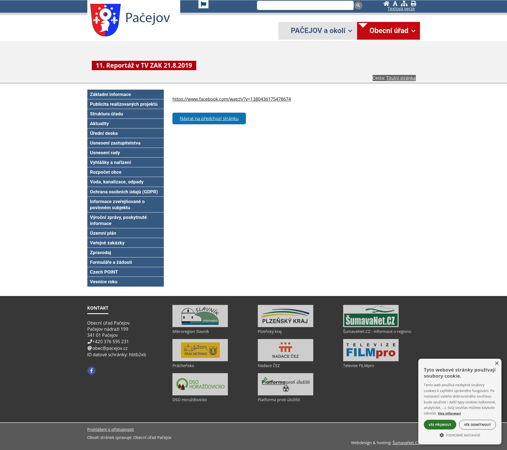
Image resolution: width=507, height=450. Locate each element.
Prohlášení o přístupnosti (110, 429)
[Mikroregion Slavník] (200, 326)
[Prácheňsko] (200, 360)
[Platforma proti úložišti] (285, 394)
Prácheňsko (183, 365)
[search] (305, 5)
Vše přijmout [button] (440, 425)
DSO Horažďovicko (189, 399)
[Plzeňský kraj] (285, 326)
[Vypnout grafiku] (395, 3)
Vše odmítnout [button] (477, 425)
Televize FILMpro (358, 365)
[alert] (459, 401)
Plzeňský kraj (270, 331)
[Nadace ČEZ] (285, 360)
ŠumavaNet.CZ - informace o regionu (377, 331)
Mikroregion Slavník (190, 331)
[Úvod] (386, 3)
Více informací (449, 413)
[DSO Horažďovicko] (200, 394)
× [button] (497, 363)
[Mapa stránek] (404, 3)
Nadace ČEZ (269, 365)
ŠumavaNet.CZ (406, 442)
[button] (460, 434)
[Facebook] (91, 370)
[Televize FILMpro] (371, 360)
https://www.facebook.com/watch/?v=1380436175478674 (231, 99)
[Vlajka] (203, 4)
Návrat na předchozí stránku (209, 118)
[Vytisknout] (413, 3)
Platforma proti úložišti (279, 399)
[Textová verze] (401, 8)
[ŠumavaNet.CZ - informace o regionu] (371, 326)
